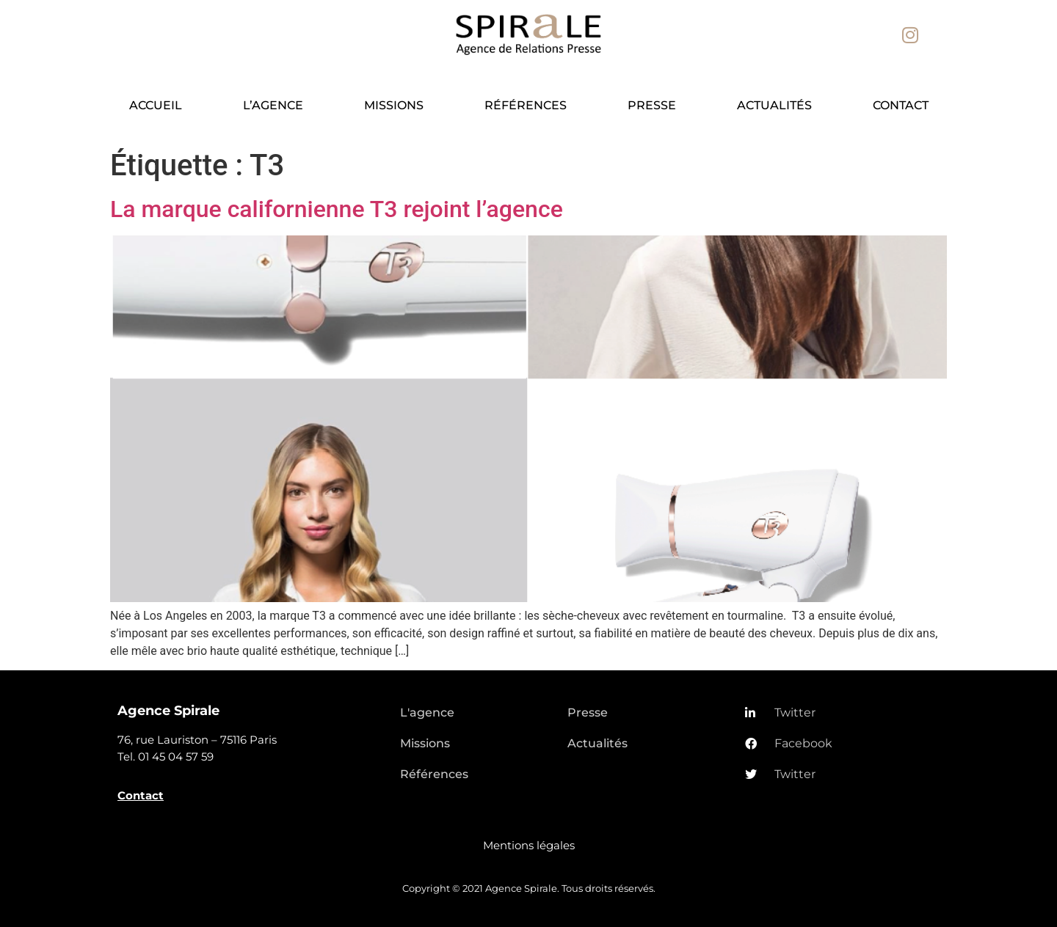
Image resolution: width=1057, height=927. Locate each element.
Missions (394, 105)
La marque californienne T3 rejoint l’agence (336, 209)
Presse (652, 105)
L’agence (273, 105)
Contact (901, 105)
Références (525, 105)
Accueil (155, 105)
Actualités (774, 105)
